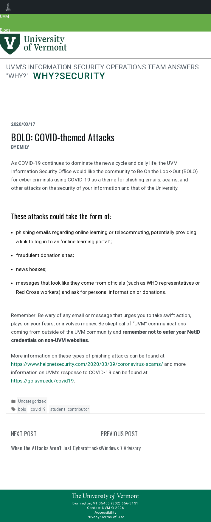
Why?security (69, 76)
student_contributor (69, 409)
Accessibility (105, 512)
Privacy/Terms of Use (105, 517)
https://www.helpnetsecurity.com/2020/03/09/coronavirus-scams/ (87, 364)
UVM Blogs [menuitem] (8, 7)
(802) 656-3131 (125, 503)
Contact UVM (98, 508)
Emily (23, 147)
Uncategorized (32, 401)
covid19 (38, 409)
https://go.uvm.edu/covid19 (42, 381)
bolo (22, 409)
